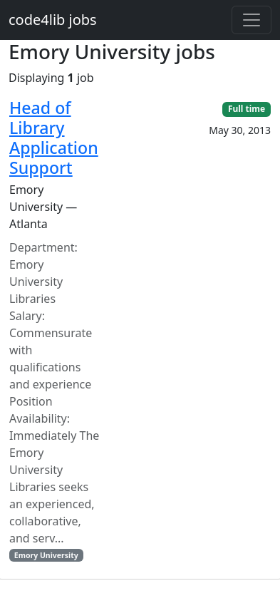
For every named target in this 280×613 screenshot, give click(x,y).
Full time (246, 109)
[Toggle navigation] (251, 20)
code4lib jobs (53, 19)
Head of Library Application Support (53, 137)
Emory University (46, 555)
